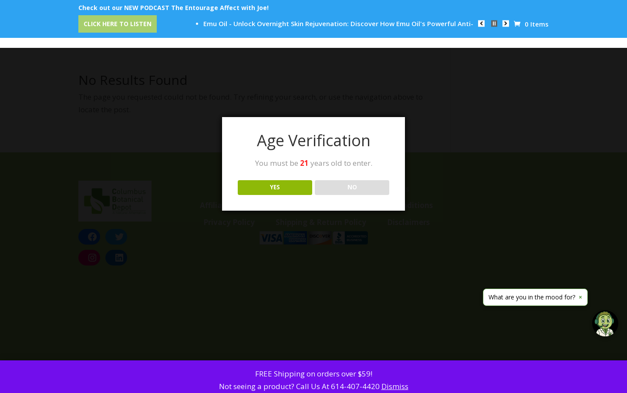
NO (352, 187)
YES (275, 187)
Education (331, 30)
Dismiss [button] (394, 386)
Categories (158, 30)
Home (118, 30)
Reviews (373, 30)
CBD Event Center (212, 30)
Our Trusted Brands (275, 30)
